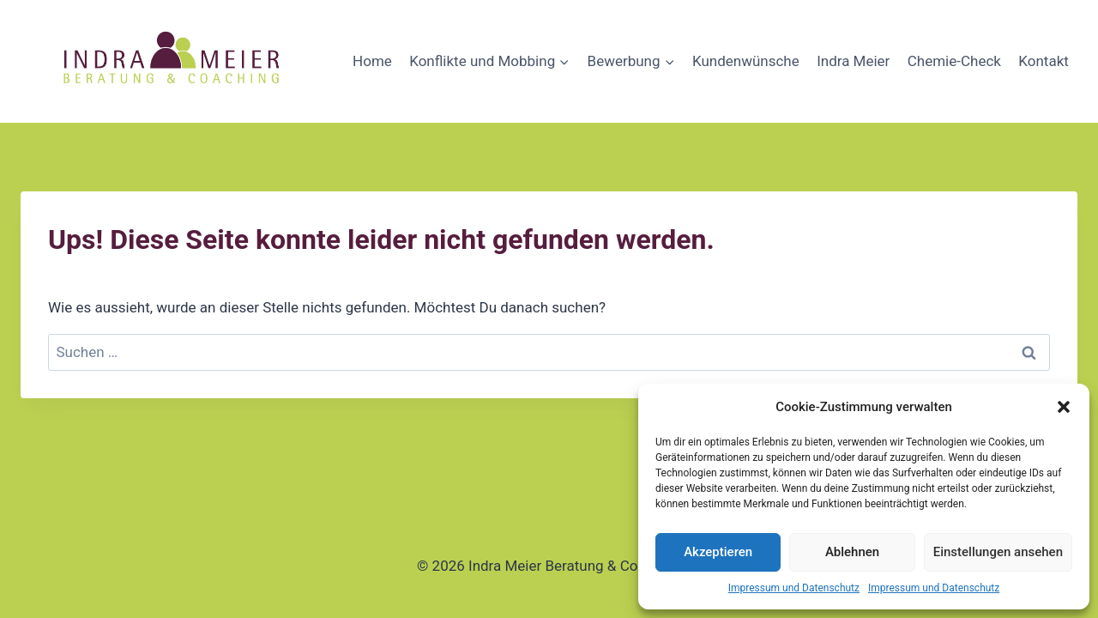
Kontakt (1043, 61)
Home (372, 61)
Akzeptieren (718, 552)
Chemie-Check (954, 61)
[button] (1063, 406)
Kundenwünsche (745, 61)
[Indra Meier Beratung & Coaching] (174, 61)
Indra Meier (853, 61)
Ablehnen (852, 552)
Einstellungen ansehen (998, 552)
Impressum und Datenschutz (794, 588)
